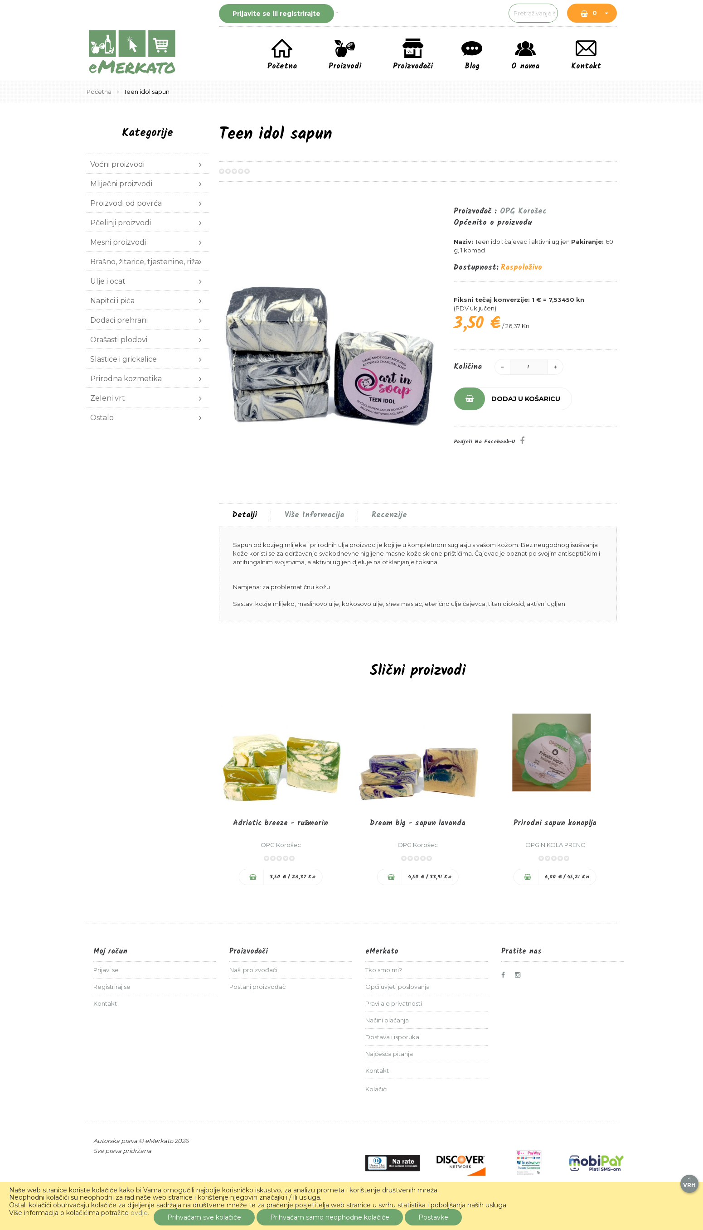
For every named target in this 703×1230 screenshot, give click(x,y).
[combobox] (485, 13)
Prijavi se (106, 969)
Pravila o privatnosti (393, 1003)
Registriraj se (112, 986)
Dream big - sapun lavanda (417, 823)
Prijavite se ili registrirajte (276, 14)
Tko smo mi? (383, 969)
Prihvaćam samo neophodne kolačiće (329, 1217)
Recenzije (389, 515)
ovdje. (140, 1213)
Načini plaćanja (387, 1020)
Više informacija (314, 515)
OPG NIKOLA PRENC (555, 844)
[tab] (245, 515)
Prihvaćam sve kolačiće (204, 1217)
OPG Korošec (523, 211)
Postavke (433, 1217)
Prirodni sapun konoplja (555, 823)
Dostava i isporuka (392, 1037)
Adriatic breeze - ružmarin (280, 823)
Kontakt (105, 1003)
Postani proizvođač (257, 986)
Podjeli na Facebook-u (484, 441)
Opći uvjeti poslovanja (397, 986)
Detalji (245, 515)
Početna (100, 91)
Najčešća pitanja (389, 1053)
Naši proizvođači (253, 969)
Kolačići (376, 1089)
